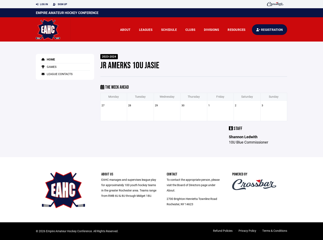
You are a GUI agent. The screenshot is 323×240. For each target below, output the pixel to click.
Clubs (190, 30)
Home (47, 59)
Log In (42, 4)
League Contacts (56, 74)
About (125, 30)
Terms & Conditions (274, 231)
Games (48, 67)
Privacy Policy (247, 231)
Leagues (145, 30)
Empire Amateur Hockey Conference (67, 12)
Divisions (211, 30)
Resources (236, 30)
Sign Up (60, 4)
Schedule (169, 30)
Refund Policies (223, 231)
